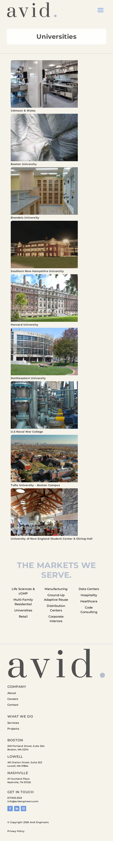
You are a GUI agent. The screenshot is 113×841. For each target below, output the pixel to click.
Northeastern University (28, 378)
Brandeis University (25, 217)
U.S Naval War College (27, 431)
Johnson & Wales (23, 110)
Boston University (24, 164)
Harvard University (24, 324)
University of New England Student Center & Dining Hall (51, 538)
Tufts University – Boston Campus (35, 485)
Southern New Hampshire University (37, 271)
